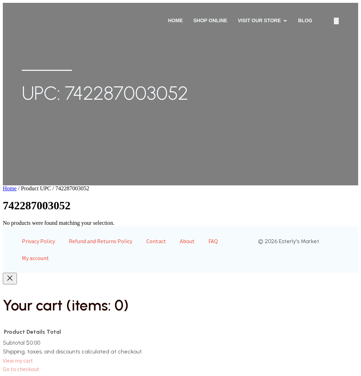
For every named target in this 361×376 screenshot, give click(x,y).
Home (175, 20)
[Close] (10, 278)
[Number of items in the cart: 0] (336, 21)
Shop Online (210, 20)
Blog (305, 20)
